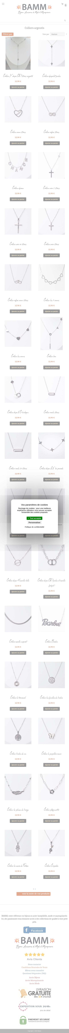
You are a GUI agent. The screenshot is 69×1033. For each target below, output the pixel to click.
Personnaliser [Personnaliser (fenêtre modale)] (34, 522)
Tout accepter (34, 518)
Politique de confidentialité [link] (34, 527)
